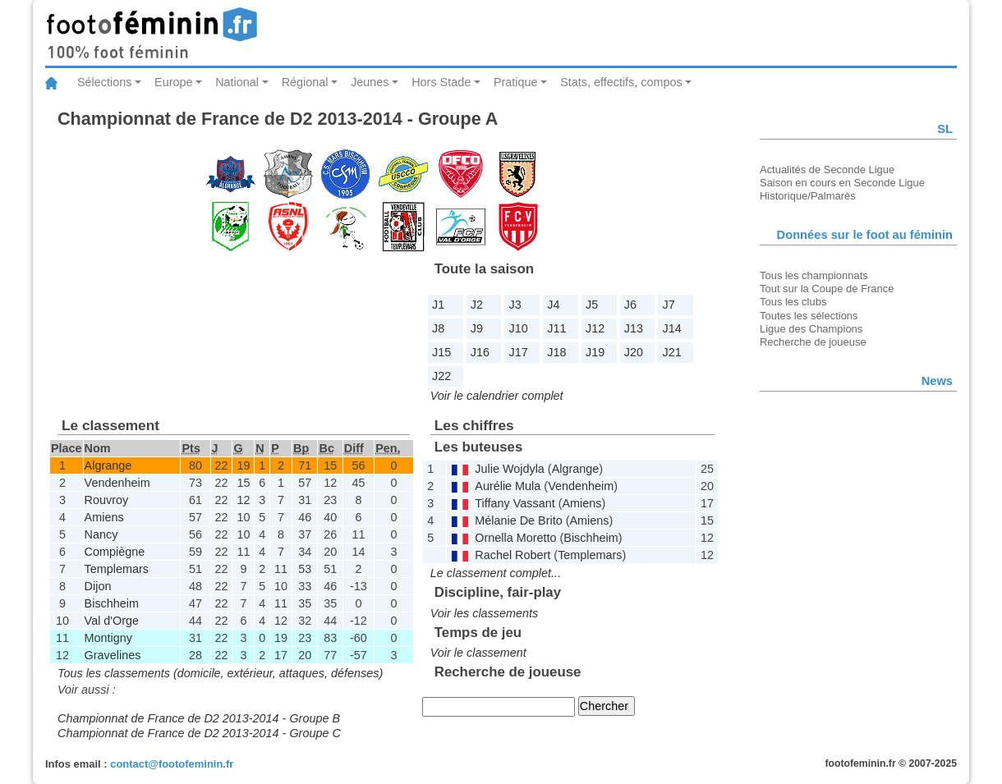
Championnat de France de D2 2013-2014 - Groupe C (199, 733)
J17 (518, 352)
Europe (173, 82)
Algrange (108, 465)
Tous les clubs (793, 302)
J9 (477, 328)
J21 (672, 352)
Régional (305, 82)
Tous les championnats (814, 275)
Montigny (108, 637)
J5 (592, 304)
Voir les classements (484, 613)
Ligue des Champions (811, 329)
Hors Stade (441, 82)
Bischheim (112, 603)
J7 (669, 304)
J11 (556, 328)
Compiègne (115, 551)
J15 (441, 352)
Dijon (98, 586)
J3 (515, 304)
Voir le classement (478, 652)
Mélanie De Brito (518, 520)
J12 (595, 328)
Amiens (104, 517)
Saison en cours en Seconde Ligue (842, 183)
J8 (438, 328)
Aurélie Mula (507, 486)
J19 (595, 352)
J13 (633, 328)
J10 (518, 328)
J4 (553, 304)
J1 (438, 304)
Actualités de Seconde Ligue (827, 169)
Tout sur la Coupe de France (827, 288)
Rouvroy (107, 500)
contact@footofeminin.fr (171, 764)
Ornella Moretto (515, 537)
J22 (441, 376)
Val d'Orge (112, 620)
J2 (477, 304)
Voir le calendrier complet (496, 395)
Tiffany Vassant (514, 503)
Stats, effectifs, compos (621, 82)
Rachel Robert (512, 555)
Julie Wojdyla (510, 468)
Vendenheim (117, 482)
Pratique (516, 82)
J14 (672, 328)
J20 (633, 352)
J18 (556, 352)
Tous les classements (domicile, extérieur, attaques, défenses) (220, 673)
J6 (630, 304)
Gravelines (113, 655)
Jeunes (369, 82)
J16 (480, 352)
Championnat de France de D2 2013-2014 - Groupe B (198, 718)
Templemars (117, 568)
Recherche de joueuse (813, 342)
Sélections (104, 82)
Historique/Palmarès (808, 196)
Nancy (101, 534)
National (237, 82)
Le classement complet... (495, 573)
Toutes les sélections (809, 315)
